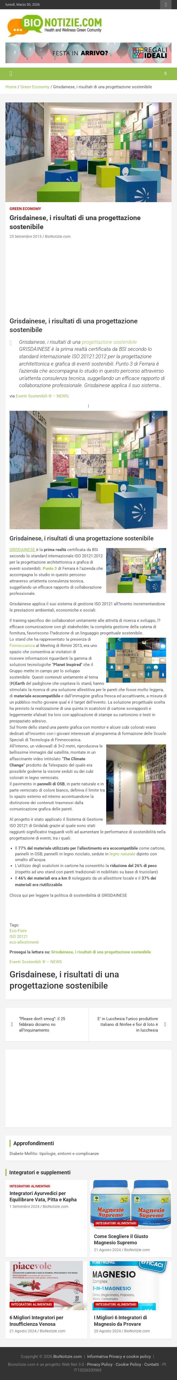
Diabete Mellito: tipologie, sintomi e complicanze (54, 1153)
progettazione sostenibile (109, 342)
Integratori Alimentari (30, 1186)
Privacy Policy (99, 1364)
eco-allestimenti (24, 942)
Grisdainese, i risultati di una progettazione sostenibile (101, 952)
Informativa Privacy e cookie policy (119, 1356)
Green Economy (25, 208)
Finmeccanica (22, 645)
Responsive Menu (166, 4)
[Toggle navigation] (10, 74)
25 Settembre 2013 (26, 236)
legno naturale (122, 854)
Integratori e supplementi (40, 1172)
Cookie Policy (128, 1364)
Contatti (151, 1364)
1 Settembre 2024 (24, 1206)
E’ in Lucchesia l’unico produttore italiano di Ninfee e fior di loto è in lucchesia (127, 1024)
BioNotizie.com (58, 236)
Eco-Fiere (18, 930)
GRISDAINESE (23, 549)
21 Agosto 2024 (107, 1250)
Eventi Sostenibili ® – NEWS (42, 396)
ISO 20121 (19, 936)
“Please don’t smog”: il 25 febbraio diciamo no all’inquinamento (42, 1024)
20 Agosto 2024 (107, 1331)
